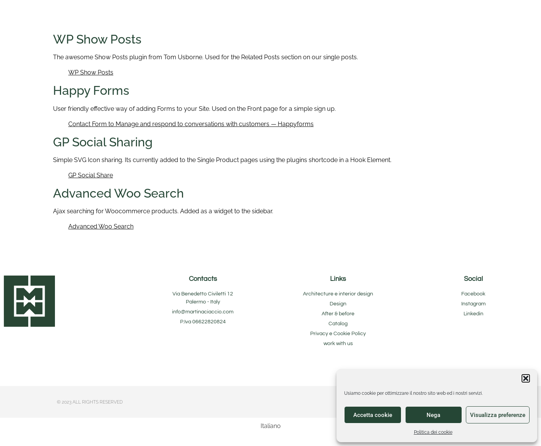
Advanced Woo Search (101, 226)
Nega (433, 415)
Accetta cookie (372, 415)
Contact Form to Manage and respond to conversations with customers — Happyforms (191, 124)
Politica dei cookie (433, 432)
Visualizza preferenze (497, 415)
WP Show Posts (90, 72)
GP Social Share (90, 175)
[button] (526, 378)
